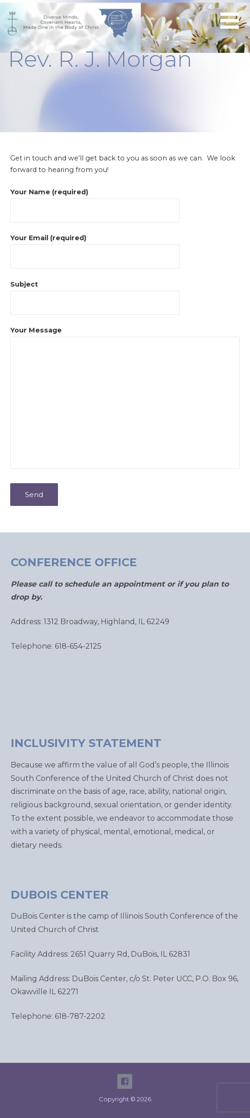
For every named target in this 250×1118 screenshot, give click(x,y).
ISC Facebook (124, 1081)
